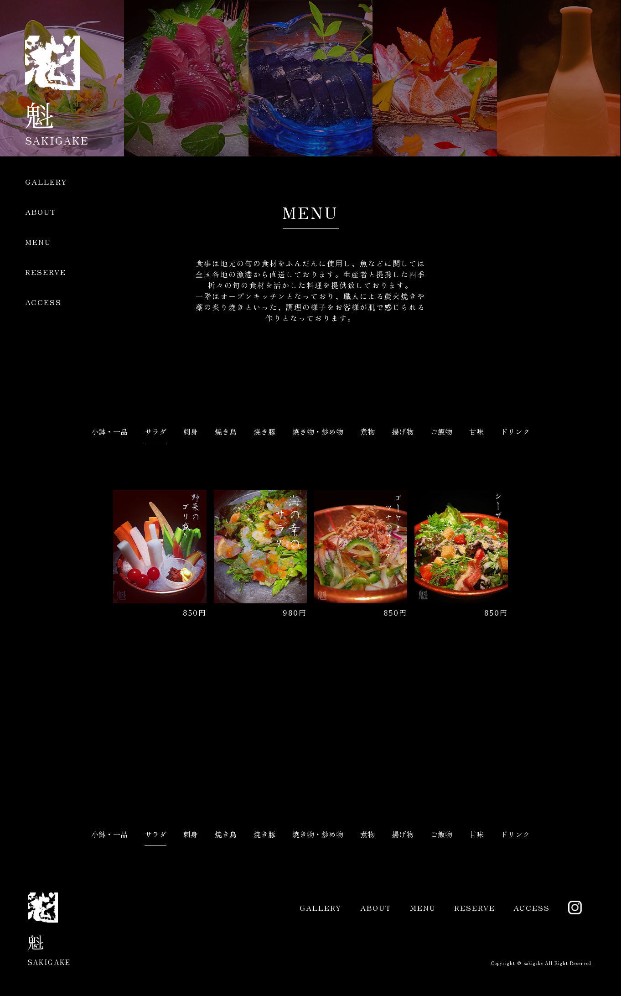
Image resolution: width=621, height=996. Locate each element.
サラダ (155, 431)
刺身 (190, 431)
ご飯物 (441, 431)
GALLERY (46, 181)
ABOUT (41, 211)
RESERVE (45, 271)
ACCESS (43, 301)
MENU (38, 241)
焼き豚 (264, 431)
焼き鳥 (226, 431)
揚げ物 (403, 431)
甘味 (476, 431)
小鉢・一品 (109, 431)
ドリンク (515, 431)
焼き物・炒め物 (317, 431)
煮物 (367, 431)
